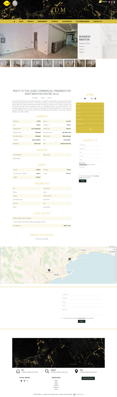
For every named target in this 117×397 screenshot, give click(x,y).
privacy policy (81, 318)
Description (35, 98)
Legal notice (46, 394)
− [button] (2, 251)
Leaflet (115, 282)
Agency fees (54, 394)
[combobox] (90, 104)
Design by (79, 394)
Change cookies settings (65, 394)
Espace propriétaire (88, 378)
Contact (49, 98)
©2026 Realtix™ (38, 394)
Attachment (82, 163)
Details (42, 98)
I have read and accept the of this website (78, 318)
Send (82, 181)
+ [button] (2, 248)
